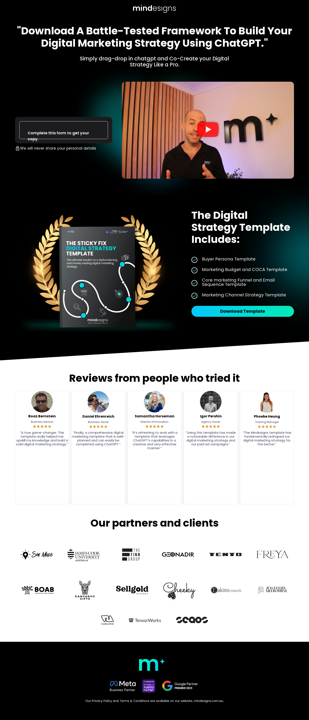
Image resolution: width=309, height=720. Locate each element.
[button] (208, 130)
